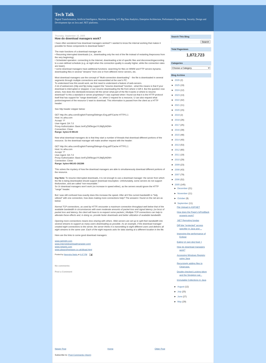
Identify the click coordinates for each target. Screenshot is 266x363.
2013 (177, 145)
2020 (177, 110)
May (179, 301)
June (180, 296)
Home (110, 349)
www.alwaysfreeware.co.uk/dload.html (73, 249)
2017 (177, 125)
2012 (177, 149)
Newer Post (60, 349)
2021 (177, 105)
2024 (177, 90)
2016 (177, 130)
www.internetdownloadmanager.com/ (73, 244)
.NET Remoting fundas (188, 220)
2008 (177, 169)
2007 (177, 174)
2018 (177, 120)
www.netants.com (63, 246)
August (181, 286)
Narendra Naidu (71, 254)
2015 (177, 135)
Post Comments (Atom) (79, 355)
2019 (177, 115)
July (179, 291)
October (181, 198)
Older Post (160, 349)
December (182, 188)
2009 (177, 164)
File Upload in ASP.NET (188, 207)
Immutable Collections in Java (191, 280)
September (183, 203)
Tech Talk (64, 14)
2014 (177, 139)
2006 (177, 179)
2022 (177, 100)
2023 (177, 95)
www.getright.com (63, 241)
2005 (177, 184)
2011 (177, 154)
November (182, 193)
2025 (177, 85)
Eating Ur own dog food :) (189, 242)
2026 (177, 80)
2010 (177, 159)
